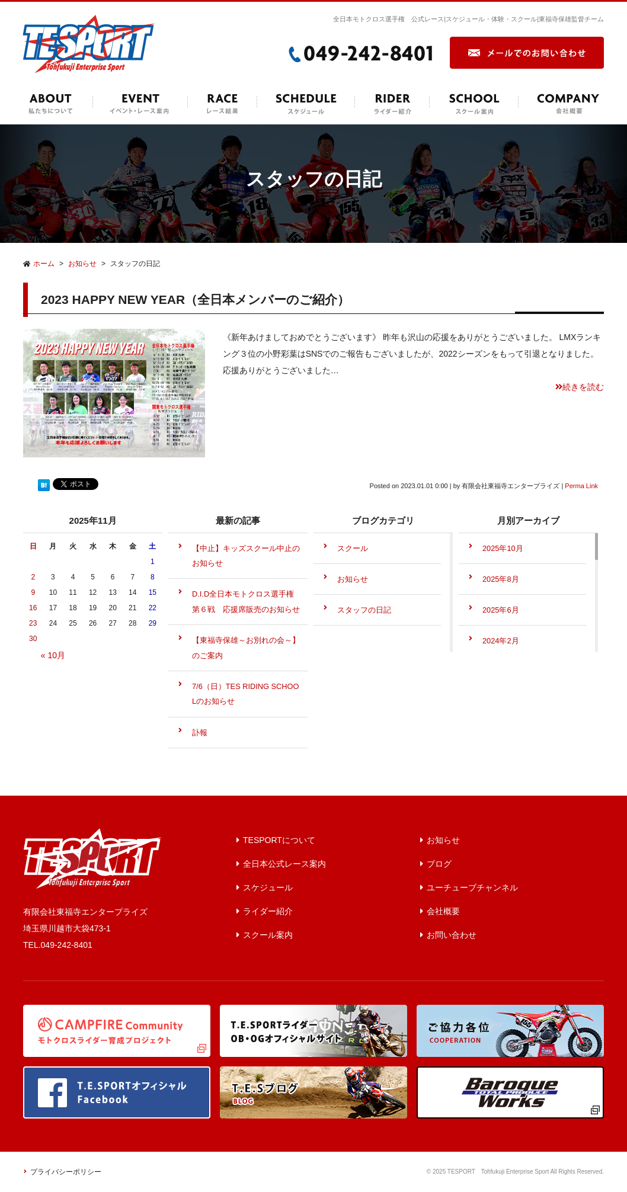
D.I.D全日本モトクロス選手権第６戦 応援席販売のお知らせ (246, 601)
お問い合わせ (451, 935)
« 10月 (53, 655)
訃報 (199, 732)
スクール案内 (268, 935)
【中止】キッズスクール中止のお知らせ (246, 556)
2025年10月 (502, 548)
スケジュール (268, 887)
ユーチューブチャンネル (472, 887)
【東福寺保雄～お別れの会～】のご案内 (246, 648)
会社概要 (443, 911)
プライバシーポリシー (65, 1172)
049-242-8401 (66, 945)
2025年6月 (500, 609)
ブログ (439, 864)
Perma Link (581, 485)
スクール (352, 548)
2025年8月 (500, 579)
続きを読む (579, 387)
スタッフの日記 (364, 609)
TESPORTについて (279, 840)
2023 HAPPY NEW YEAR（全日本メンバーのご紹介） (195, 299)
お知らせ (352, 579)
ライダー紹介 (268, 911)
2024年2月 (500, 640)
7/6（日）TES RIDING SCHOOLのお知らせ (245, 694)
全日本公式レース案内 (284, 864)
